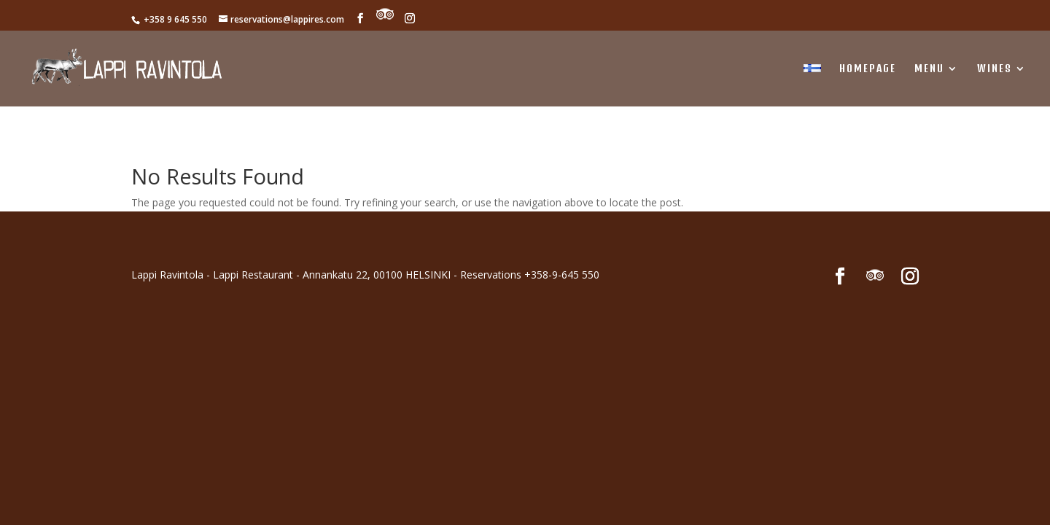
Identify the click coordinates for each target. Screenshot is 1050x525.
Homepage (867, 68)
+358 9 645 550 (174, 19)
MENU (929, 68)
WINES (994, 68)
